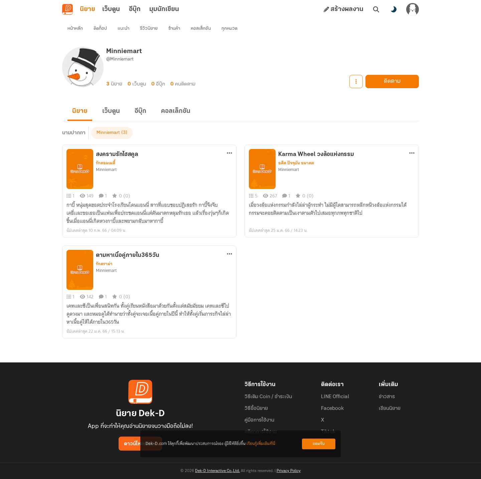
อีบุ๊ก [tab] (135, 9)
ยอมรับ (319, 444)
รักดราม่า (104, 264)
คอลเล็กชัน (201, 28)
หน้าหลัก (75, 28)
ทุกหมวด (229, 28)
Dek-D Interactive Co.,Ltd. (217, 471)
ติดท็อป (100, 28)
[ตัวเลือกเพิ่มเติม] (229, 153)
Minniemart (108, 132)
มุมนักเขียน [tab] (164, 9)
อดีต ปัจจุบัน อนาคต (296, 163)
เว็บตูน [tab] (111, 9)
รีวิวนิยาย (149, 28)
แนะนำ (123, 28)
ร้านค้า (174, 28)
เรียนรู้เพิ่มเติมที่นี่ (261, 444)
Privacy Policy (289, 471)
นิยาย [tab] (87, 9)
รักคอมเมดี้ (105, 163)
